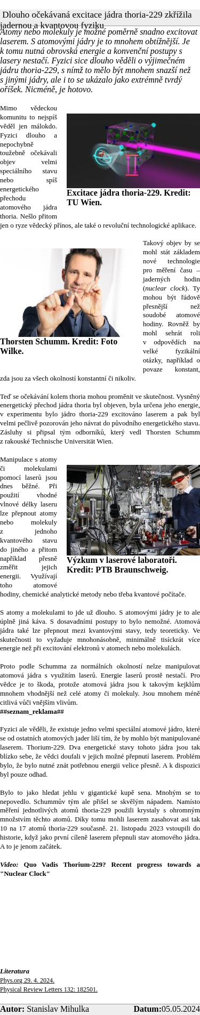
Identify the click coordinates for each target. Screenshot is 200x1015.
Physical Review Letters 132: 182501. (49, 989)
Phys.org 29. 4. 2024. (27, 980)
